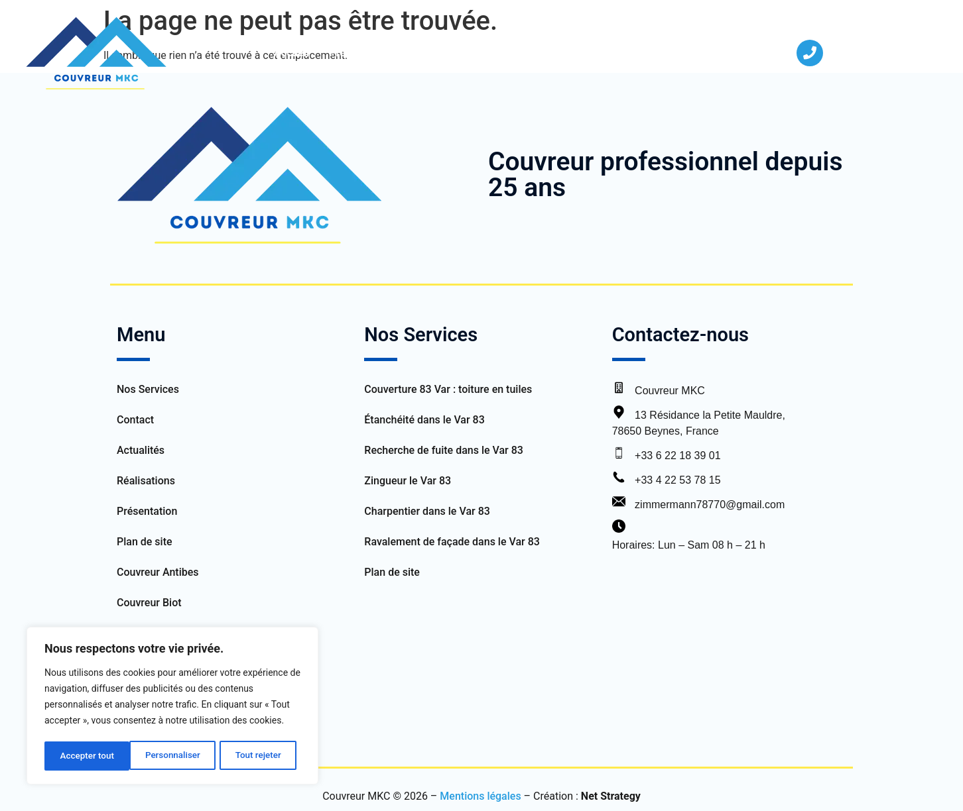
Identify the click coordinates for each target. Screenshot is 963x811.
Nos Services (447, 52)
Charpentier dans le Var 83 (427, 511)
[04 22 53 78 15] (810, 53)
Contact (670, 52)
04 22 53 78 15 (866, 52)
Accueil (291, 52)
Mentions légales (480, 796)
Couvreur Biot (149, 602)
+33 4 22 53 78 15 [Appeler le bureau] (677, 480)
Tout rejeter (173, 756)
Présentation (359, 52)
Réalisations (534, 52)
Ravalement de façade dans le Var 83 (452, 541)
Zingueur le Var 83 (407, 480)
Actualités (607, 52)
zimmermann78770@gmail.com (710, 504)
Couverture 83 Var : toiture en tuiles (449, 389)
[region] (172, 706)
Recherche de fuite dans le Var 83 (443, 450)
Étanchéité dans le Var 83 (424, 419)
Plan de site (144, 541)
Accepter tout (258, 756)
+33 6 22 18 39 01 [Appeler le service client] (677, 455)
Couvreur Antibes (158, 572)
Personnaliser (86, 756)
